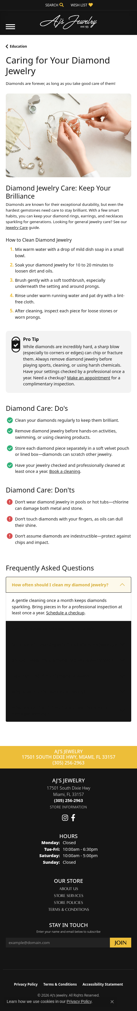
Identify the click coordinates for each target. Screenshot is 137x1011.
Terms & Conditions (68, 909)
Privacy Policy (26, 984)
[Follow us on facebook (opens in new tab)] (73, 817)
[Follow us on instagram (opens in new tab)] (65, 817)
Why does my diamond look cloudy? (49, 691)
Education (18, 46)
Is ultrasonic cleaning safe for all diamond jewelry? (64, 644)
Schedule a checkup (65, 612)
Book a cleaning (64, 471)
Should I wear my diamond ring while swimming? (62, 660)
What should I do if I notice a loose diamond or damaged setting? (60, 711)
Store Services (68, 895)
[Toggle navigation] (10, 29)
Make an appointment (88, 377)
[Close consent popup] (112, 1001)
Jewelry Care (17, 227)
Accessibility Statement (102, 984)
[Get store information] (68, 807)
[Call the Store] (68, 800)
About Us (68, 888)
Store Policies (68, 902)
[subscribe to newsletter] (120, 942)
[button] (54, 5)
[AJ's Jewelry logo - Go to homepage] (68, 19)
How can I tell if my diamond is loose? (50, 676)
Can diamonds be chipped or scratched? (53, 628)
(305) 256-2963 (68, 763)
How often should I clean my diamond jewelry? (60, 584)
